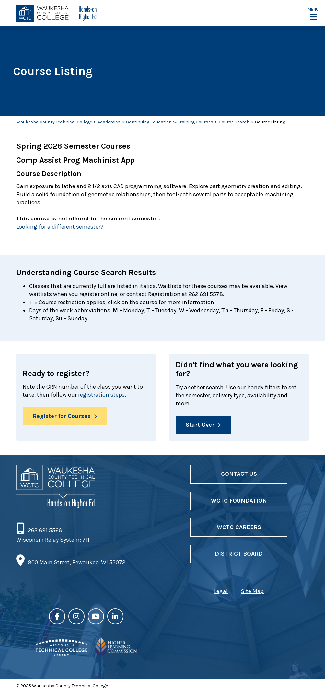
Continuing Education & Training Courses (169, 122)
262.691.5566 (45, 530)
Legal (221, 591)
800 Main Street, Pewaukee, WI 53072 (76, 562)
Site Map (252, 591)
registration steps (101, 394)
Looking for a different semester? (59, 226)
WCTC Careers (239, 527)
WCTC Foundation (239, 500)
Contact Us (239, 473)
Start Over (200, 424)
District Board (239, 553)
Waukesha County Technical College (54, 122)
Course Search (234, 122)
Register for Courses (62, 416)
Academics (109, 122)
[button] (313, 14)
